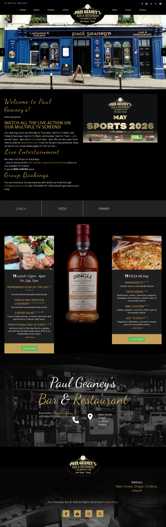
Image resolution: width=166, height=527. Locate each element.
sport (66, 10)
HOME (23, 10)
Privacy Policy (110, 502)
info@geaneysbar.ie (14, 185)
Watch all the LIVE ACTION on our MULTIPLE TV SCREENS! (37, 125)
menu (36, 10)
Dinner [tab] (103, 209)
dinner (32, 139)
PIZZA (131, 276)
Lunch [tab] (21, 209)
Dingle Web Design (88, 519)
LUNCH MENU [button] (29, 348)
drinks (51, 10)
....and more (29, 337)
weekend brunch (29, 142)
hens (114, 10)
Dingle (142, 10)
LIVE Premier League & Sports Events (47, 162)
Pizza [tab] (62, 209)
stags (128, 10)
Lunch (73, 136)
